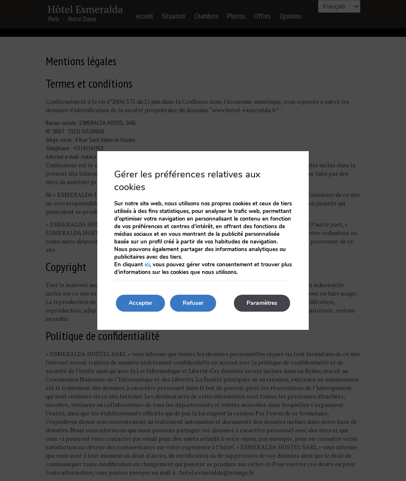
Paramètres (262, 303)
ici (147, 264)
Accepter (140, 303)
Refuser (193, 303)
